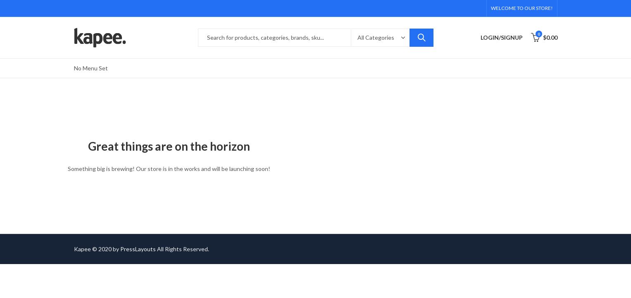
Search (421, 38)
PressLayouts (138, 248)
